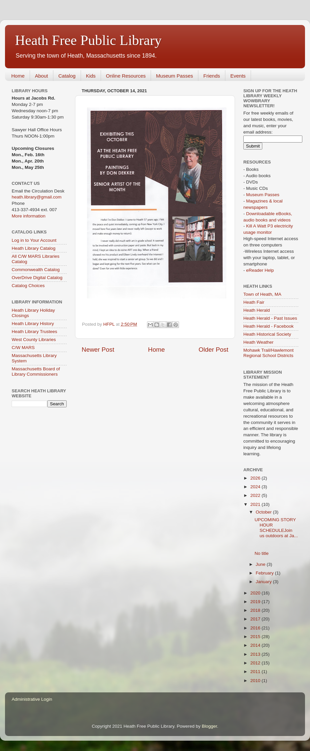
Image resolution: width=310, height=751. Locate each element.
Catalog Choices (28, 285)
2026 (256, 478)
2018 (256, 610)
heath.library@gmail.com (37, 196)
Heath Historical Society (267, 334)
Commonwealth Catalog (36, 269)
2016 (256, 627)
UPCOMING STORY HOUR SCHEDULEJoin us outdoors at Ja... (276, 528)
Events (238, 76)
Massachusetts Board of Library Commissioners (36, 371)
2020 (256, 592)
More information (28, 215)
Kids (91, 76)
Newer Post (98, 349)
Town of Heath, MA (262, 294)
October (264, 512)
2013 (256, 654)
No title (262, 553)
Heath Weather (258, 342)
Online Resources (126, 76)
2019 (256, 601)
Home (18, 76)
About (41, 76)
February (265, 572)
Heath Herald (256, 310)
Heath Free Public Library (88, 40)
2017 (256, 618)
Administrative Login (32, 699)
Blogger (209, 726)
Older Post (213, 349)
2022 (256, 495)
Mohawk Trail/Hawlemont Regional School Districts (268, 353)
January (264, 581)
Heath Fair (253, 302)
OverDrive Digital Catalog (37, 277)
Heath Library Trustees (34, 331)
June (261, 564)
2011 (256, 671)
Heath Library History (33, 323)
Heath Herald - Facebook (268, 326)
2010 (256, 680)
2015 (256, 636)
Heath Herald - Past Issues (270, 318)
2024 (256, 486)
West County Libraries (34, 339)
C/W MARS (23, 347)
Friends (211, 76)
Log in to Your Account (34, 240)
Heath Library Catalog (33, 248)
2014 (256, 645)
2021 (256, 504)
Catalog (67, 76)
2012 (256, 662)
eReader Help (260, 270)
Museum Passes (174, 76)
